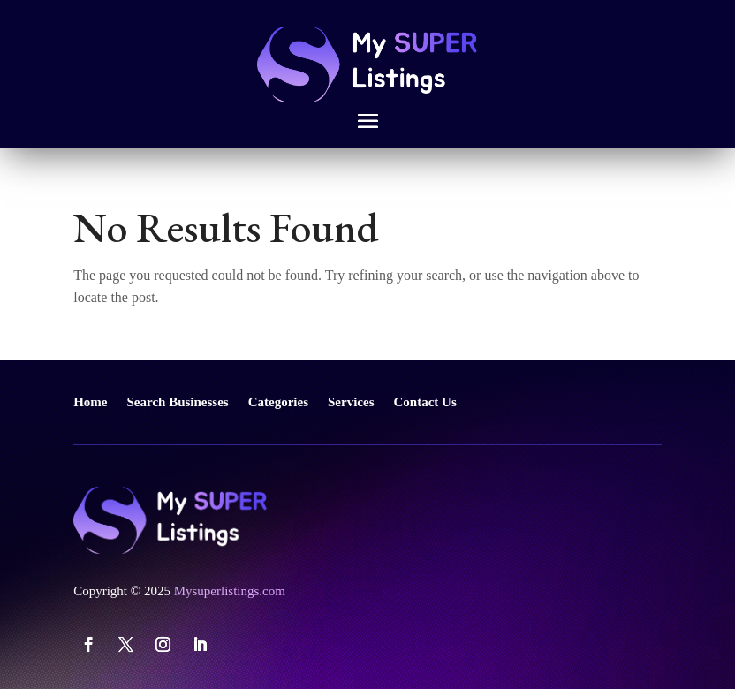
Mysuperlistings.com (229, 591)
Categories (278, 402)
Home (90, 402)
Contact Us (425, 402)
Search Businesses (178, 402)
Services (351, 402)
